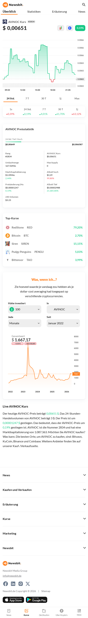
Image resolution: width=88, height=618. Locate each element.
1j (60, 98)
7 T (27, 98)
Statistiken (34, 11)
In (48, 303)
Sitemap (45, 591)
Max (77, 98)
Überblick (9, 11)
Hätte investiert (17, 303)
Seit (49, 317)
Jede (10, 317)
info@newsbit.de (12, 575)
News (81, 11)
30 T (43, 98)
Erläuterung (59, 11)
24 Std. (11, 98)
